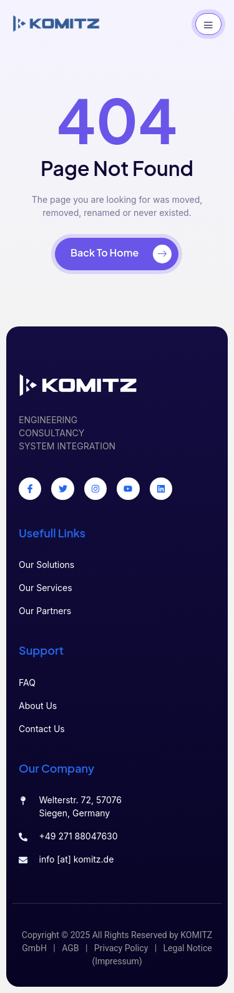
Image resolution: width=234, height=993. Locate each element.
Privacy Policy (121, 948)
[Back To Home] (116, 254)
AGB (70, 948)
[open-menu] (208, 24)
